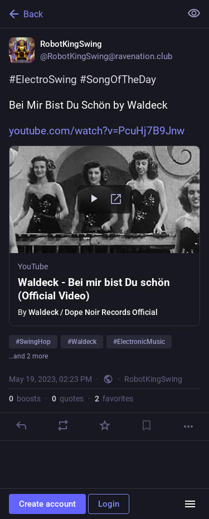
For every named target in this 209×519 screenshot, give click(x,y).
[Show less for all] (194, 13)
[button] (104, 235)
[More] (188, 426)
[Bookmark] (146, 425)
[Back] (89, 14)
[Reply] (21, 425)
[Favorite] (104, 425)
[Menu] (190, 504)
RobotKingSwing (153, 379)
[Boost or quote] (63, 425)
